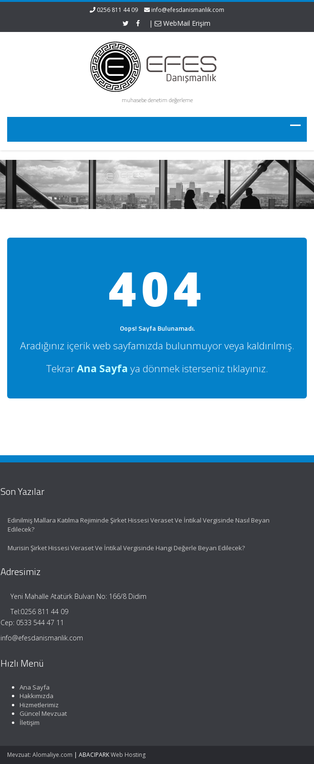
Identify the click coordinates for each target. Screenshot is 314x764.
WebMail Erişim (182, 23)
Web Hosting (128, 755)
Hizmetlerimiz (36, 705)
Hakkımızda (34, 695)
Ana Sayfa (32, 687)
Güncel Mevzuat (40, 713)
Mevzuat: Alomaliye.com (40, 755)
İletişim (27, 722)
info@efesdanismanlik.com (187, 10)
